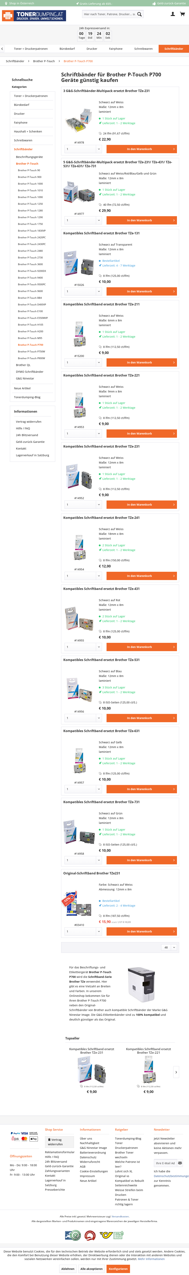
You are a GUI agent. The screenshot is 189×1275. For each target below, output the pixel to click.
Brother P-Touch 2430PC (32, 244)
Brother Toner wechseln (124, 1155)
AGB (82, 1166)
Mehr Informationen (151, 1259)
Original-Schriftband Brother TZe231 (91, 873)
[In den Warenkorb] (142, 149)
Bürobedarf (21, 105)
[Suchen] (139, 14)
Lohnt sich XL (123, 1171)
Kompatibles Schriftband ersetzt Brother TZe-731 (101, 802)
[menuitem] (100, 14)
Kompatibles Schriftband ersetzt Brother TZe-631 (101, 731)
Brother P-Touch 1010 (30, 190)
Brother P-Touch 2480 (30, 251)
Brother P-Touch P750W (31, 351)
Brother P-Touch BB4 (30, 298)
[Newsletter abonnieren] (180, 1163)
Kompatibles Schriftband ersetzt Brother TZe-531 (101, 660)
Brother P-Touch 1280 (30, 210)
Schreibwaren (23, 140)
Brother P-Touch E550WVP (33, 318)
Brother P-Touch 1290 (30, 217)
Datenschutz (88, 1157)
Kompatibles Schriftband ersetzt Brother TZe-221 (101, 375)
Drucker (19, 113)
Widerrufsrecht (90, 1162)
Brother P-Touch (27, 163)
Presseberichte (55, 1189)
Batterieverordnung (93, 1152)
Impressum (87, 1176)
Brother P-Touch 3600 (30, 264)
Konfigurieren (118, 1269)
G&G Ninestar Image (93, 1148)
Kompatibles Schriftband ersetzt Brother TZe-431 (101, 589)
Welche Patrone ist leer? (127, 1164)
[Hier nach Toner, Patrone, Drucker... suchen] (112, 14)
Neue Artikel (22, 388)
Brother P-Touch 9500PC (32, 284)
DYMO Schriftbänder (29, 372)
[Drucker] (92, 49)
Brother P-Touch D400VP (32, 304)
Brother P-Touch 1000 (30, 183)
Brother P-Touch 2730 (30, 257)
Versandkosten (120, 1216)
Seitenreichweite (126, 1185)
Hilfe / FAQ (23, 428)
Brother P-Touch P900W (31, 358)
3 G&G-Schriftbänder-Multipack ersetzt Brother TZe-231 (106, 91)
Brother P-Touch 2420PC (32, 237)
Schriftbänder (23, 149)
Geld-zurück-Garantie (30, 442)
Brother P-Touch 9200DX (32, 271)
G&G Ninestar (25, 378)
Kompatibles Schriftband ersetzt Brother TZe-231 (101, 446)
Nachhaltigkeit (89, 1143)
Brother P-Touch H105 (30, 324)
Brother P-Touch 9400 (30, 277)
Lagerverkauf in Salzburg (32, 455)
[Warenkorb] (183, 14)
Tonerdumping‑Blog (128, 1138)
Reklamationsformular (59, 1152)
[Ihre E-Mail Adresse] (165, 1163)
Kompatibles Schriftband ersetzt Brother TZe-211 (101, 304)
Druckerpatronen (126, 1148)
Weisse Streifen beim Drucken (129, 1192)
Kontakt (21, 448)
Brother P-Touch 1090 (30, 197)
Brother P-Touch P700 (30, 344)
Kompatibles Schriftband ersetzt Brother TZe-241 (101, 518)
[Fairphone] (115, 49)
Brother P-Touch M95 (30, 338)
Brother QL (23, 365)
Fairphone (20, 122)
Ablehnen (67, 1269)
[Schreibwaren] (143, 49)
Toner (119, 1143)
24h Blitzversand (27, 435)
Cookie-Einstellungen (94, 1171)
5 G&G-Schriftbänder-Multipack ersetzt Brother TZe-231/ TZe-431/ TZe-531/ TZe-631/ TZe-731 (117, 164)
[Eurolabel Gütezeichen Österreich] (73, 1235)
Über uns (86, 1138)
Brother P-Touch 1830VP (32, 230)
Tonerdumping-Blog (27, 397)
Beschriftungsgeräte (29, 157)
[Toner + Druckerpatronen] (31, 49)
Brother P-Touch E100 (30, 311)
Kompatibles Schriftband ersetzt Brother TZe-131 (101, 233)
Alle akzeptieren (91, 1269)
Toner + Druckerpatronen (31, 96)
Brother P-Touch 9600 (30, 291)
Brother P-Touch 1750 (30, 224)
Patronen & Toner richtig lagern (126, 1202)
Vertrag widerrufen (28, 421)
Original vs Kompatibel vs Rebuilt (129, 1178)
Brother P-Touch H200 (30, 331)
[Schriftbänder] (174, 49)
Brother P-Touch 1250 (30, 204)
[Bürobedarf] (67, 49)
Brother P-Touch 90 (29, 170)
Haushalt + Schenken (28, 131)
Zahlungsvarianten (57, 1171)
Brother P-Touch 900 (29, 177)
